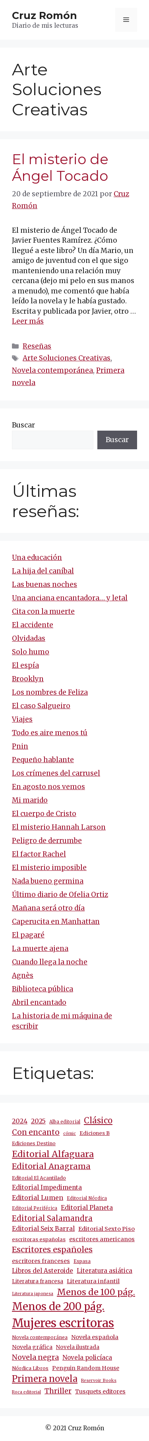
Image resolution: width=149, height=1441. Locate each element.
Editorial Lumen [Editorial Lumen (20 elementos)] (37, 1197)
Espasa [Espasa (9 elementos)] (82, 1261)
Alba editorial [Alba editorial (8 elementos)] (64, 1122)
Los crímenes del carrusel (56, 773)
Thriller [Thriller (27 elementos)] (58, 1391)
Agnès (22, 975)
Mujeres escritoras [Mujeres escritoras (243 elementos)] (63, 1323)
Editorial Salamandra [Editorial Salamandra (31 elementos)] (52, 1218)
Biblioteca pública (42, 989)
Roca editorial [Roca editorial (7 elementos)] (26, 1392)
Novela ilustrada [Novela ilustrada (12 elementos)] (77, 1347)
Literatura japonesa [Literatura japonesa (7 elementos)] (32, 1293)
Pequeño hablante (43, 759)
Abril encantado (39, 1002)
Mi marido (30, 800)
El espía (25, 665)
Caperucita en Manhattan (56, 921)
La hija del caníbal (43, 571)
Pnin (20, 746)
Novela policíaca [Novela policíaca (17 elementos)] (87, 1357)
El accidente (32, 625)
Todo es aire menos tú (49, 732)
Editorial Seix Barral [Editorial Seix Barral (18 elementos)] (43, 1228)
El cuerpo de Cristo (44, 813)
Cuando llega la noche (49, 962)
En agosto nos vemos (48, 786)
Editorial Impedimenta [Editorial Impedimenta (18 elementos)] (47, 1187)
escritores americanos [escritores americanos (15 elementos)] (102, 1239)
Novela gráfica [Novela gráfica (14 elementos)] (32, 1347)
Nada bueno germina (47, 881)
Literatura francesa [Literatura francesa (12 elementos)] (37, 1281)
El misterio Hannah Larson (59, 827)
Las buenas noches (44, 584)
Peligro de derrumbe (47, 840)
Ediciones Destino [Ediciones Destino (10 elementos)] (34, 1143)
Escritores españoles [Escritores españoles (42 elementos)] (52, 1249)
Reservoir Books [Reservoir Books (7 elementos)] (98, 1380)
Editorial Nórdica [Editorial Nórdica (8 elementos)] (87, 1198)
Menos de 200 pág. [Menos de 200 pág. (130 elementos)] (58, 1306)
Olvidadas (28, 638)
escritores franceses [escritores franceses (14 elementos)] (41, 1261)
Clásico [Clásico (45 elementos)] (98, 1120)
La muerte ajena (40, 948)
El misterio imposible (49, 867)
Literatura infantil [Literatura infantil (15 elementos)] (93, 1281)
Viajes (22, 719)
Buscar (23, 425)
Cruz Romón (44, 15)
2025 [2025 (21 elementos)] (38, 1121)
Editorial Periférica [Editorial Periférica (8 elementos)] (34, 1208)
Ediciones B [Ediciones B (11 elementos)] (94, 1133)
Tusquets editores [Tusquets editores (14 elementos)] (100, 1391)
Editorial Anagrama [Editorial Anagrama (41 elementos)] (51, 1166)
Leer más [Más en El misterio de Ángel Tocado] (28, 321)
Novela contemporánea (52, 370)
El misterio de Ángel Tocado (60, 167)
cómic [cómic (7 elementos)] (69, 1133)
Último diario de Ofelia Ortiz (60, 894)
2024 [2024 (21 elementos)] (19, 1121)
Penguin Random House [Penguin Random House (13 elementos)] (85, 1368)
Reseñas (37, 346)
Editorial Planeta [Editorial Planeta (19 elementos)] (87, 1207)
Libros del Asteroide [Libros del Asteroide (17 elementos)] (42, 1270)
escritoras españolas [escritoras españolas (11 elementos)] (39, 1239)
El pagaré (28, 935)
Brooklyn (28, 679)
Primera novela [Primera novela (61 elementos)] (44, 1379)
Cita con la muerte (43, 611)
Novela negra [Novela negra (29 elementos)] (35, 1357)
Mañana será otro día (48, 908)
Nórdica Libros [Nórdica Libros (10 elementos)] (30, 1368)
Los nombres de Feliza (50, 692)
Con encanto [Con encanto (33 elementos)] (36, 1132)
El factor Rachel (39, 854)
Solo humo (30, 652)
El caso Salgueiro (41, 705)
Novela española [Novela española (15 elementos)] (94, 1337)
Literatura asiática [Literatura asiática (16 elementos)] (104, 1270)
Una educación (37, 557)
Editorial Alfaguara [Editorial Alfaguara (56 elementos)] (53, 1154)
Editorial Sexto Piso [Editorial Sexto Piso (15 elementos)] (106, 1228)
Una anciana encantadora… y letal (70, 598)
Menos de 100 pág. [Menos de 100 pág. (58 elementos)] (96, 1292)
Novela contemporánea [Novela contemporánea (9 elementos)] (40, 1337)
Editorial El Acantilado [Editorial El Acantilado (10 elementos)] (39, 1178)
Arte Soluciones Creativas (66, 358)
